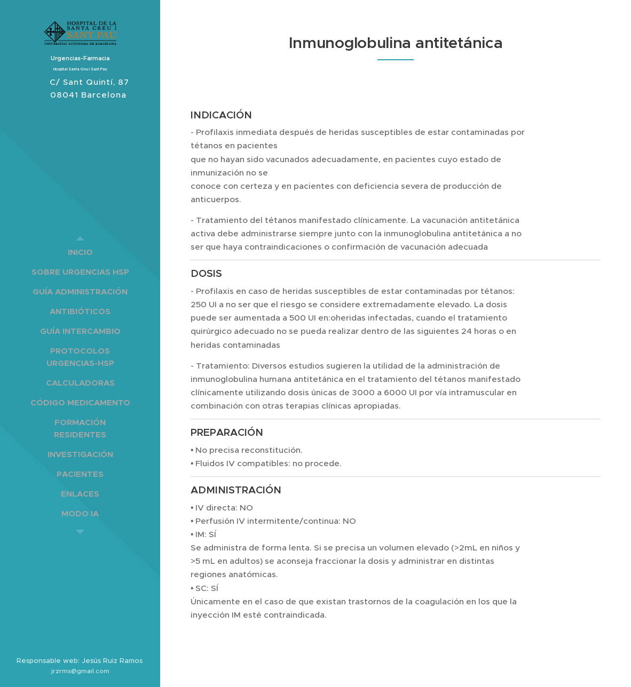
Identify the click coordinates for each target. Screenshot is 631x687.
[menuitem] (80, 252)
